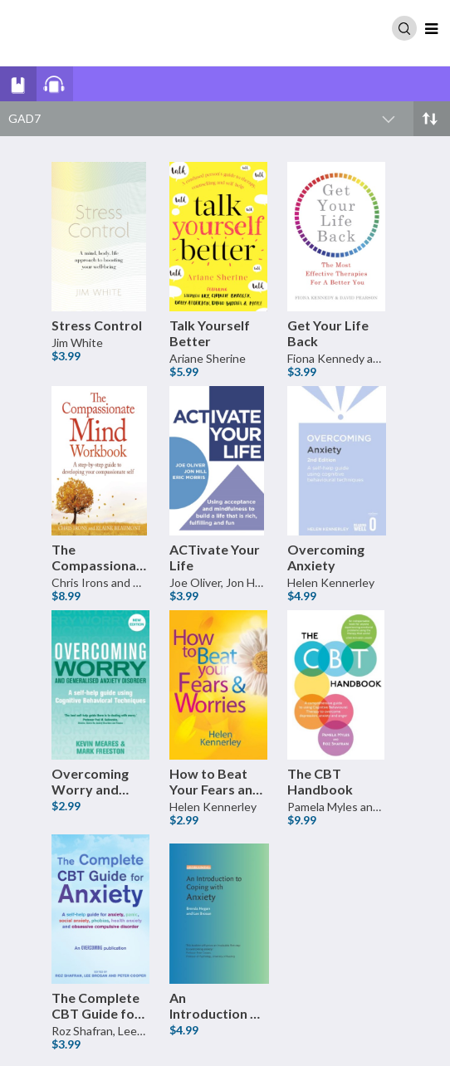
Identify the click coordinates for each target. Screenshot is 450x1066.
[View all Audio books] (80, 83)
